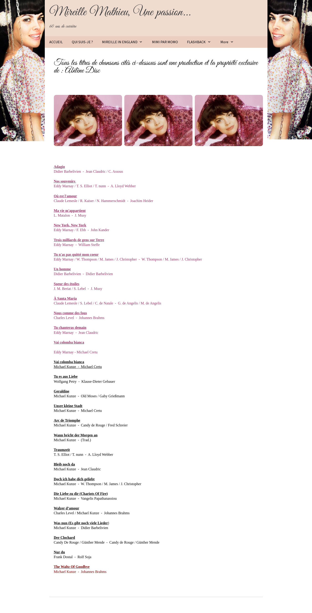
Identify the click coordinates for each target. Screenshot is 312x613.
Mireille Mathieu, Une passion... (120, 12)
